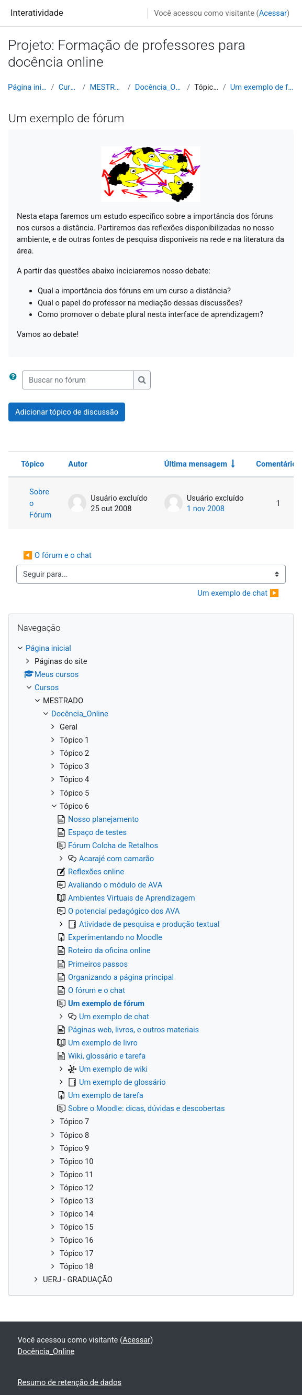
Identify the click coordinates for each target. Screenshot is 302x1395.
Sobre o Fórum (40, 503)
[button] (15, 380)
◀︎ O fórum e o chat (57, 555)
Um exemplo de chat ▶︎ (238, 593)
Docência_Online (159, 87)
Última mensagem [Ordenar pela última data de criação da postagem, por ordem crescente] (195, 464)
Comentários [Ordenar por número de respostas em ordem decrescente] (278, 464)
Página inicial (27, 87)
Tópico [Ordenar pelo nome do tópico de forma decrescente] (32, 464)
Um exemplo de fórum (262, 87)
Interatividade (36, 12)
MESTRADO (106, 87)
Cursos (69, 87)
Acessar (273, 13)
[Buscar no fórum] (77, 380)
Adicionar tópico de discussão (66, 412)
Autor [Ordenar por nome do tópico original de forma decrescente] (77, 464)
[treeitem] (151, 964)
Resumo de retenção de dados (70, 1382)
